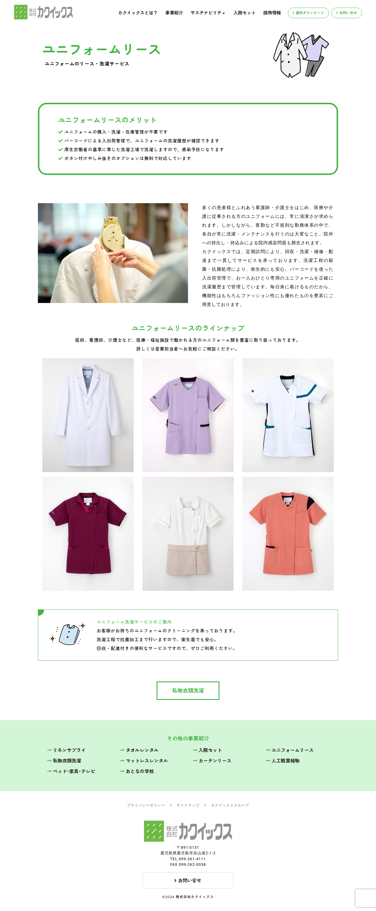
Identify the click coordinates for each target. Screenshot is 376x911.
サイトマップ (188, 805)
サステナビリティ (208, 13)
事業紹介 (174, 13)
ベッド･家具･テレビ (71, 771)
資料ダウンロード (308, 13)
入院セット (245, 13)
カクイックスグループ (230, 805)
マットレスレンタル (144, 761)
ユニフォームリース (290, 750)
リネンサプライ (66, 750)
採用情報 (272, 13)
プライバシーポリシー (146, 805)
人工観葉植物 (283, 761)
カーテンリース (212, 761)
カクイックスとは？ (138, 13)
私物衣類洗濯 (188, 690)
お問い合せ (346, 13)
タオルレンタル (139, 750)
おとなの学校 (137, 771)
